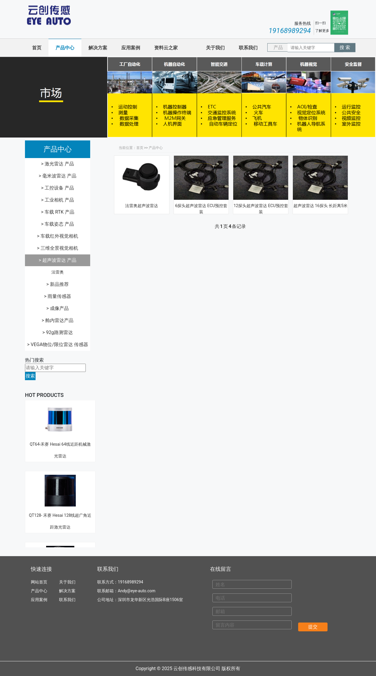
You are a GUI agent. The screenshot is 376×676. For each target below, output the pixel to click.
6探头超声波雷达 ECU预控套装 (201, 208)
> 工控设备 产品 (57, 188)
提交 (313, 627)
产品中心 (65, 48)
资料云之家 (166, 48)
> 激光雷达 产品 (57, 164)
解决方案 (97, 48)
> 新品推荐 (57, 284)
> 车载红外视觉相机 (57, 236)
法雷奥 (57, 272)
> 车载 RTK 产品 (57, 212)
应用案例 (130, 48)
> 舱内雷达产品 (57, 320)
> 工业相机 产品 (57, 200)
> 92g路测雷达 (57, 332)
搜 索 (345, 47)
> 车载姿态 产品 (57, 224)
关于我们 (215, 48)
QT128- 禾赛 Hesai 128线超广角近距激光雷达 (60, 495)
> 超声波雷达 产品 (57, 260)
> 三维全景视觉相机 (57, 248)
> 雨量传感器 (57, 296)
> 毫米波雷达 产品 (57, 176)
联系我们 (248, 48)
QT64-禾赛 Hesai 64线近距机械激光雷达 (60, 424)
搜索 (30, 376)
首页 (36, 48)
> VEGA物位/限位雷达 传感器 (57, 344)
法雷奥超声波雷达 (141, 205)
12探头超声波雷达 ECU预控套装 (261, 208)
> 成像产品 (57, 308)
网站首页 (39, 582)
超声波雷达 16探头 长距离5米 (320, 205)
